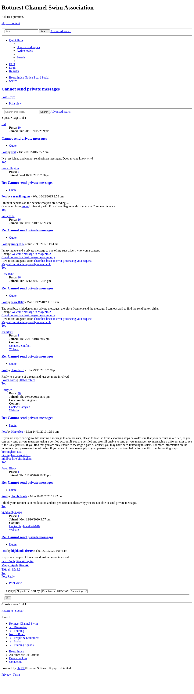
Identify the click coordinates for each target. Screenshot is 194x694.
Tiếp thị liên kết (11, 569)
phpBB (21, 668)
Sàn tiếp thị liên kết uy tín (18, 561)
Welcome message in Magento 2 (31, 253)
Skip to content (11, 23)
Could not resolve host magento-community (28, 257)
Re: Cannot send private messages (27, 183)
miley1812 (8, 216)
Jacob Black (9, 468)
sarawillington (10, 168)
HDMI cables (27, 380)
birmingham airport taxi (16, 455)
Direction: (72, 591)
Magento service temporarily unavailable (26, 264)
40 (19, 393)
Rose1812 (8, 274)
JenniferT (7, 332)
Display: (17, 591)
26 (19, 277)
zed (4, 124)
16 (19, 219)
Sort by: (43, 591)
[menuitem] (28, 47)
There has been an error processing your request (63, 260)
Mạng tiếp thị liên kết (15, 565)
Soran (25, 206)
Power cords (9, 380)
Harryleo (7, 389)
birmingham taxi (12, 451)
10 (19, 127)
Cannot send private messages (31, 88)
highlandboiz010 (12, 512)
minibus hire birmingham (17, 458)
